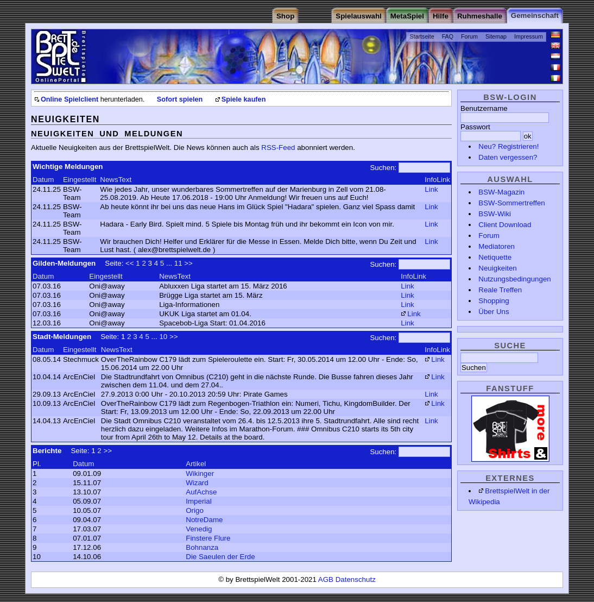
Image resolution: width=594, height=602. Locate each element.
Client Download (504, 225)
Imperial (198, 501)
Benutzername (484, 108)
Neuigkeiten (497, 268)
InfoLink (437, 179)
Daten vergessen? (507, 157)
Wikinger (200, 473)
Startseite (422, 36)
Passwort (475, 127)
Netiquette (494, 257)
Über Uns (493, 312)
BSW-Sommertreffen (511, 203)
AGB (327, 579)
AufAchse (201, 492)
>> (188, 263)
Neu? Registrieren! (508, 146)
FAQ (447, 36)
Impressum (528, 36)
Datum (43, 179)
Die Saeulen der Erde (220, 557)
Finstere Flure (208, 538)
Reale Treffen (500, 290)
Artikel (196, 464)
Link (431, 189)
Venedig (199, 529)
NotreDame (204, 520)
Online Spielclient (69, 99)
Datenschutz (356, 579)
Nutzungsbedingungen (514, 279)
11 (178, 263)
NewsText (115, 179)
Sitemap (496, 36)
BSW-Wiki (494, 214)
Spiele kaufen (244, 99)
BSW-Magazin (501, 192)
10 (163, 337)
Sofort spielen (180, 99)
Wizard (197, 483)
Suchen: (383, 168)
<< (129, 263)
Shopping (493, 301)
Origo (195, 510)
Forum (469, 36)
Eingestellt (80, 179)
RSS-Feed (278, 147)
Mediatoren (496, 246)
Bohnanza (202, 547)
